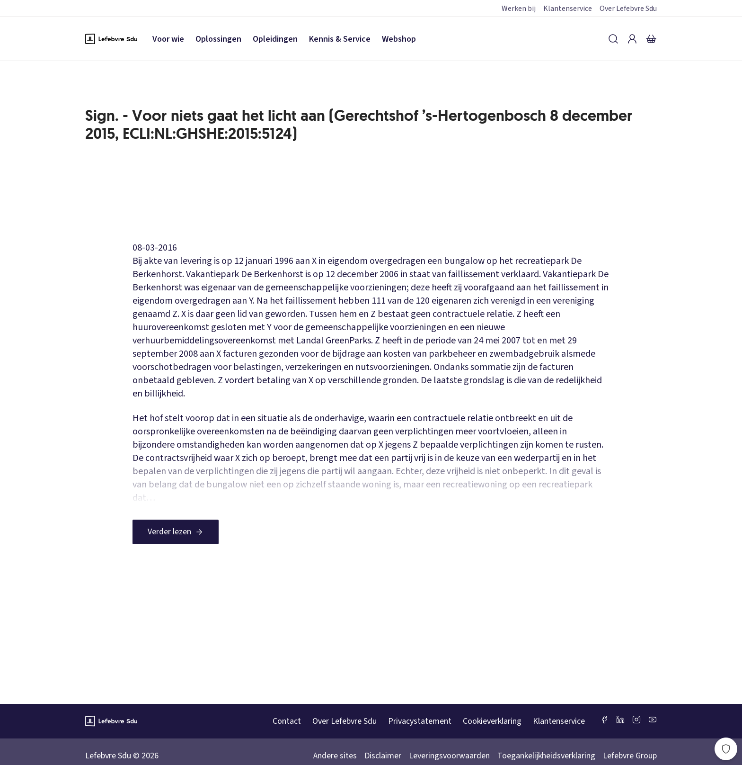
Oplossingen (218, 39)
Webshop (399, 39)
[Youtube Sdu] (652, 719)
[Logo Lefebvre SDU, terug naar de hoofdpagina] (111, 38)
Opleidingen (275, 39)
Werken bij (519, 8)
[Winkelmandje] (651, 39)
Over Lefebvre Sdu (628, 8)
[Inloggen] (632, 39)
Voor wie (168, 39)
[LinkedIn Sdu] (620, 719)
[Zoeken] (613, 39)
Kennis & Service (340, 39)
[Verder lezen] (175, 532)
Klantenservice (567, 8)
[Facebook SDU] (604, 719)
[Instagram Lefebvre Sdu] (636, 719)
